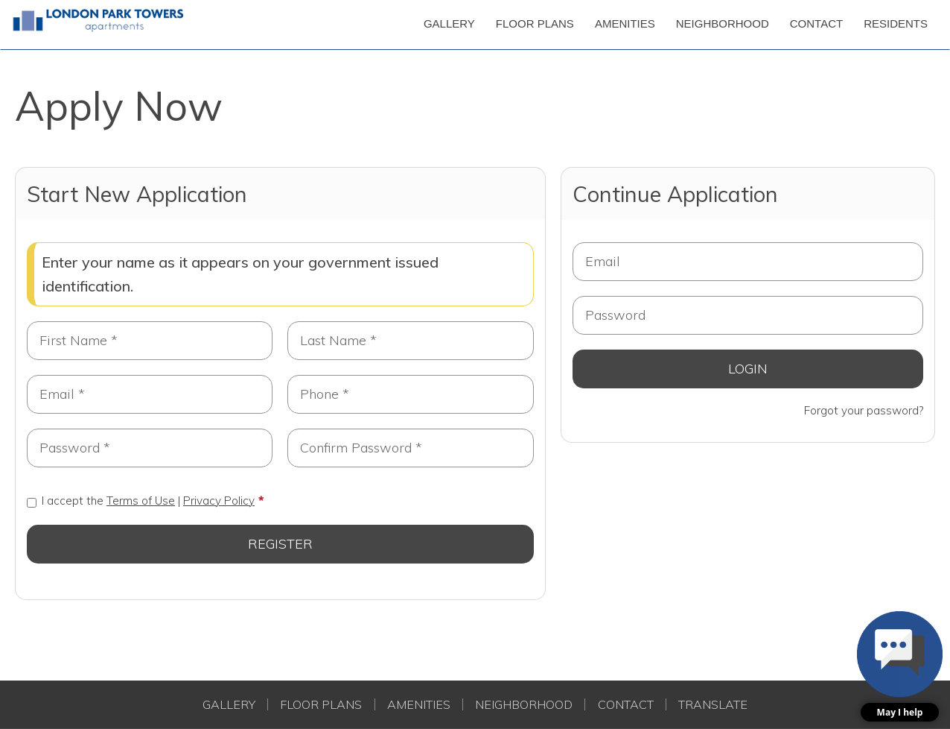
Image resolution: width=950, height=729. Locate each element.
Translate (712, 704)
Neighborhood (524, 704)
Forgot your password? (863, 410)
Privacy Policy (219, 500)
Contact (626, 704)
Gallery (229, 704)
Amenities (418, 704)
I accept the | (141, 500)
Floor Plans (321, 704)
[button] (900, 666)
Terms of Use (140, 500)
